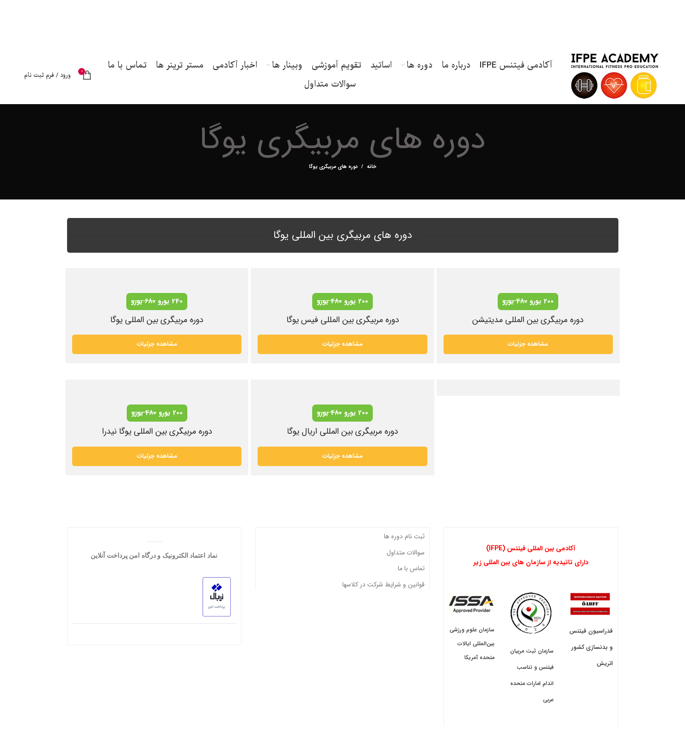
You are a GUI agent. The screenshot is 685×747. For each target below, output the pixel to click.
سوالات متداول (406, 555)
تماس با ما (411, 571)
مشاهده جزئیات (157, 347)
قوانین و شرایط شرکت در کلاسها (383, 587)
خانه (371, 170)
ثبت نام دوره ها (404, 539)
